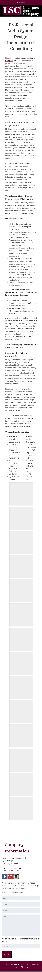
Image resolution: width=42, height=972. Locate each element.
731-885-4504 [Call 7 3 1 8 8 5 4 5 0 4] (13, 871)
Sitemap (24, 967)
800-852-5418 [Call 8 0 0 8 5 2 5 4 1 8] (15, 868)
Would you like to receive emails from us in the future (21, 940)
